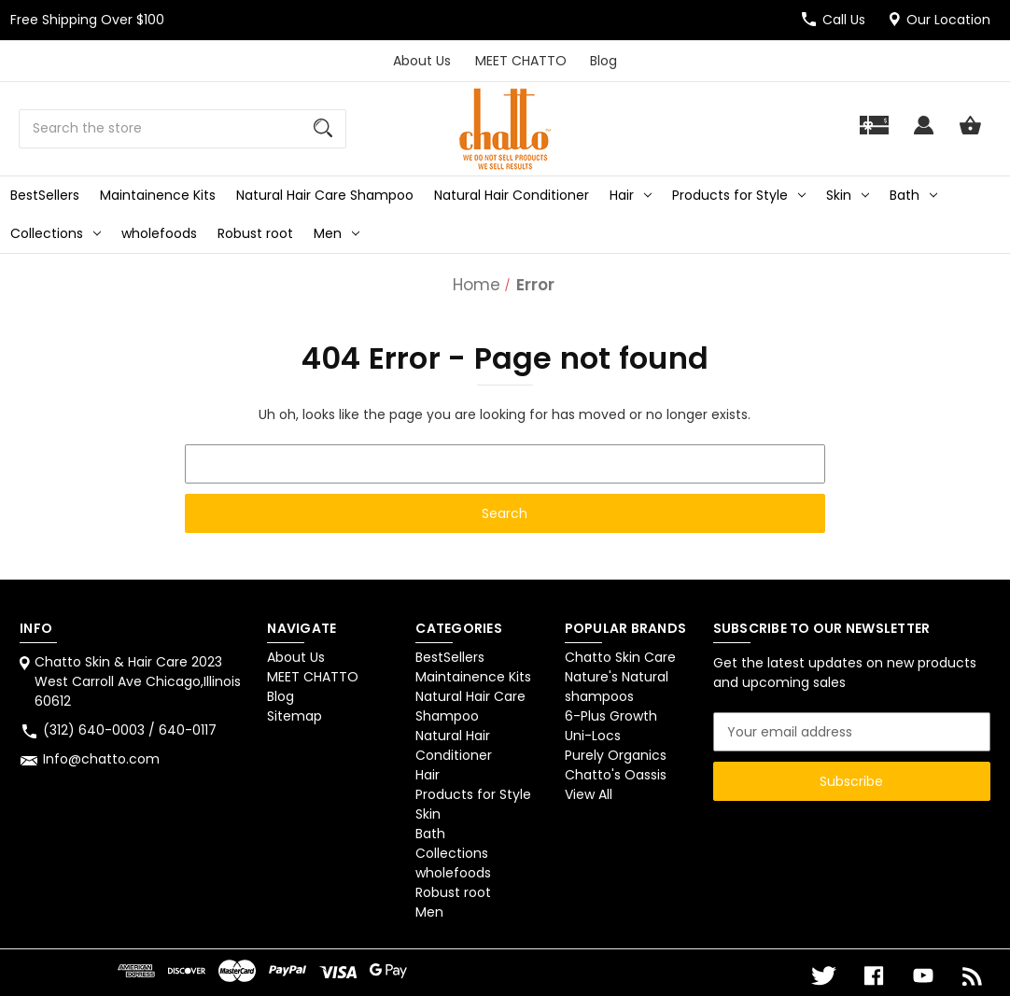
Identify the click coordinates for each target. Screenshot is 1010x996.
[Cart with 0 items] (970, 134)
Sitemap (294, 716)
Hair (631, 195)
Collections (55, 233)
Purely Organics (615, 755)
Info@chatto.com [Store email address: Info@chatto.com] (101, 759)
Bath (913, 195)
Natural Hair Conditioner (511, 195)
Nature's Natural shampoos (616, 686)
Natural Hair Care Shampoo (325, 195)
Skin (847, 195)
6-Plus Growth (611, 716)
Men (336, 233)
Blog (603, 60)
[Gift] (874, 134)
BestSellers (44, 195)
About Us (422, 60)
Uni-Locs (593, 735)
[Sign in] (923, 134)
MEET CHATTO (521, 60)
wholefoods (159, 233)
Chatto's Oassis (615, 774)
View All (588, 794)
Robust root (255, 233)
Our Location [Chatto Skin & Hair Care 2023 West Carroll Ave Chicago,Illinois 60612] (948, 19)
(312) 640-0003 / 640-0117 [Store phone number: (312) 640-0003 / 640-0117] (130, 730)
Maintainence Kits (158, 195)
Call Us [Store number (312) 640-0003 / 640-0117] (843, 19)
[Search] (323, 128)
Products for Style (739, 195)
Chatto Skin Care (620, 657)
